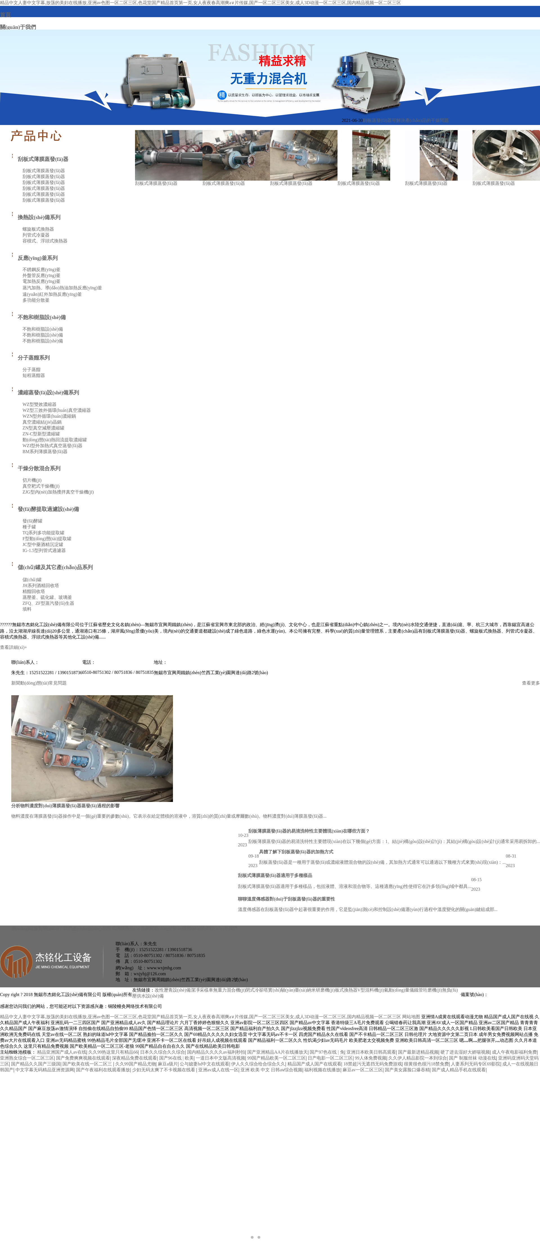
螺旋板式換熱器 (38, 229)
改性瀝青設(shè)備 (173, 990)
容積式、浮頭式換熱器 (45, 240)
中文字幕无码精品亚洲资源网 (44, 1069)
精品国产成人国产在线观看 (314, 1063)
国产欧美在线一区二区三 (87, 1063)
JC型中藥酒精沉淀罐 (42, 544)
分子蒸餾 (31, 369)
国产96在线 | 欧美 (176, 1058)
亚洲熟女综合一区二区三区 (27, 1058)
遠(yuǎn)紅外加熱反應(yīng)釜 (52, 294)
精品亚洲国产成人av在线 (61, 1052)
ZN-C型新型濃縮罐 (41, 433)
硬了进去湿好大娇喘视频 (465, 1052)
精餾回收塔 (33, 591)
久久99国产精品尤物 (135, 1063)
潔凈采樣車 (202, 990)
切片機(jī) (32, 480)
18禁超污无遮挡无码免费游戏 (372, 1063)
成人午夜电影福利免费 (514, 1052)
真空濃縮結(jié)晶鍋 (42, 422)
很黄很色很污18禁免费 (426, 1063)
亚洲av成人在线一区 (218, 1069)
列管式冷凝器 (36, 235)
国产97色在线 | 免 (327, 1052)
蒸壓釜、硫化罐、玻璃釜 (47, 597)
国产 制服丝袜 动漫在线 (472, 1058)
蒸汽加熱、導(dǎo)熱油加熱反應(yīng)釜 (62, 287)
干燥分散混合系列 (35, 468)
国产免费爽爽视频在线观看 (83, 1058)
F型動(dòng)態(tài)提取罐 (46, 538)
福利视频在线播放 (322, 1069)
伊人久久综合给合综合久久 (258, 1063)
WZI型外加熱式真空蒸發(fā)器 (52, 445)
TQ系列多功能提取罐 (43, 532)
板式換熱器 (346, 990)
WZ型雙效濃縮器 (39, 404)
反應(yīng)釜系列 (34, 258)
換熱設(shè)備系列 (35, 217)
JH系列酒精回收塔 (40, 585)
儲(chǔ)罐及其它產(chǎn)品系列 (52, 567)
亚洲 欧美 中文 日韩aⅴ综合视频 (271, 1069)
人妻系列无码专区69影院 (475, 1063)
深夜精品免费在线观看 (134, 1058)
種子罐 (29, 526)
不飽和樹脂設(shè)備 (38, 317)
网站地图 (411, 1016)
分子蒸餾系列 (30, 358)
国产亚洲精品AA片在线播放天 (277, 1052)
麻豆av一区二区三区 (363, 1069)
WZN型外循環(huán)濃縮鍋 (49, 416)
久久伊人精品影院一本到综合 (417, 1058)
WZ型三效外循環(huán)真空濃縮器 (56, 410)
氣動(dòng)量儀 (399, 990)
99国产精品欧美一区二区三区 (276, 1058)
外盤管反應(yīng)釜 (41, 275)
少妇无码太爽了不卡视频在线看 (164, 1069)
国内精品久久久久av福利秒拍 (216, 1052)
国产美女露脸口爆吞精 (407, 1069)
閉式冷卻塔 (257, 990)
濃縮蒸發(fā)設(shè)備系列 (45, 392)
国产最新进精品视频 (418, 1052)
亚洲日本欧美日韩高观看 (371, 1052)
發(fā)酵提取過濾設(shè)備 (45, 509)
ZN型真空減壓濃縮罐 (43, 428)
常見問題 (58, 683)
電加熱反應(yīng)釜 (41, 281)
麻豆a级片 (168, 1063)
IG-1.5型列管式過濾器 (44, 550)
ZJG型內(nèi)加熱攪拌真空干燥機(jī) (58, 492)
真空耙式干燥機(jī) (41, 486)
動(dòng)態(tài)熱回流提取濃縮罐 (54, 439)
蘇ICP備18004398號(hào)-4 (514, 994)
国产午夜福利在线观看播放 (103, 1069)
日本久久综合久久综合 (162, 1052)
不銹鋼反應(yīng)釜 (41, 269)
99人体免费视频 (370, 1058)
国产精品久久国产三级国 (35, 1063)
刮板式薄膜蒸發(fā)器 (39, 159)
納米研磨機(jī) (321, 990)
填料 (27, 609)
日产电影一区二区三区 (330, 1058)
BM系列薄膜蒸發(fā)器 (45, 451)
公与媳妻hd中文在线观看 (204, 1063)
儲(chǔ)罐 (32, 579)
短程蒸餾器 (33, 375)
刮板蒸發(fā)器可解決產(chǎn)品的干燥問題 (406, 120)
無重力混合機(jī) (229, 990)
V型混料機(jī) (370, 990)
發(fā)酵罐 (32, 521)
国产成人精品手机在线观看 (459, 1069)
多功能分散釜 (36, 300)
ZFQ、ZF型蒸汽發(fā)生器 (48, 603)
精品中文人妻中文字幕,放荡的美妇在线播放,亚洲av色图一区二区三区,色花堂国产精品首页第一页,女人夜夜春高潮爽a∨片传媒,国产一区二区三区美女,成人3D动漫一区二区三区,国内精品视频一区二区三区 (200, 1016)
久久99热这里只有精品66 (113, 1052)
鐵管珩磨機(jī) (428, 990)
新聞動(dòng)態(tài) (30, 683)
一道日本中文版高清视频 (220, 1058)
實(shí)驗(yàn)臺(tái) (287, 990)
